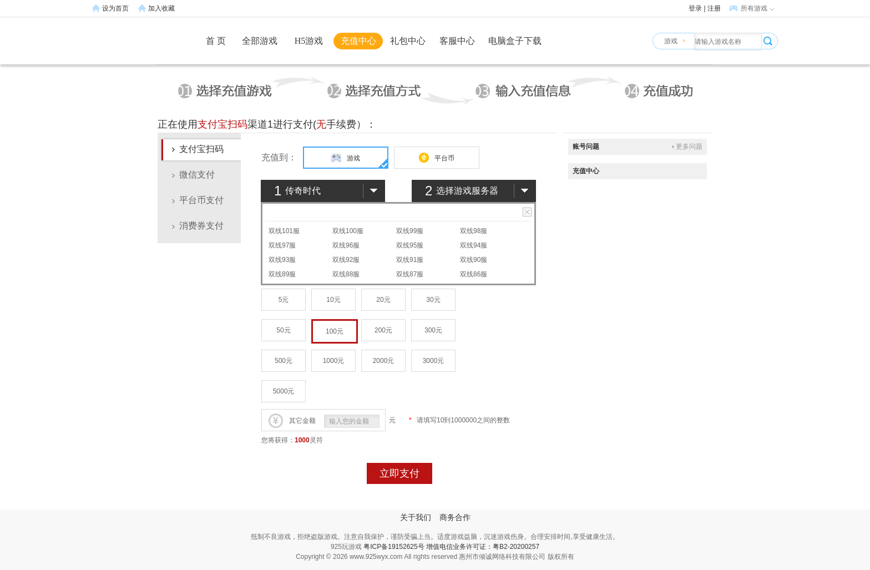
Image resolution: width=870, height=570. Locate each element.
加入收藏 (161, 8)
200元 (383, 330)
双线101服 (284, 231)
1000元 (334, 361)
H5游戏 (309, 41)
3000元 (433, 361)
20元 (383, 300)
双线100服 (347, 231)
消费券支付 (201, 225)
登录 (695, 8)
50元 (283, 330)
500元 (283, 361)
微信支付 (197, 174)
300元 (433, 330)
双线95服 (409, 245)
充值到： (279, 157)
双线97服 (282, 245)
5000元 (284, 391)
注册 (714, 8)
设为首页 (115, 8)
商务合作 (455, 517)
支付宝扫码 (201, 149)
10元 (333, 300)
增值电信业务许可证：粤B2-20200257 (482, 547)
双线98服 (473, 231)
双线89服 (282, 274)
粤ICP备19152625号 (393, 547)
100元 (334, 331)
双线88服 (346, 274)
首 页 (216, 41)
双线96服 (346, 245)
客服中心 (457, 41)
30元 (433, 300)
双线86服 (473, 274)
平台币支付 (201, 200)
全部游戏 (259, 41)
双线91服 (409, 260)
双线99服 (409, 231)
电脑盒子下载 (515, 41)
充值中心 (358, 41)
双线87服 (409, 274)
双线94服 (473, 245)
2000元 (383, 361)
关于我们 (415, 517)
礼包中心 (408, 41)
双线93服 (282, 260)
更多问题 (689, 146)
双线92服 (346, 260)
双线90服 (473, 260)
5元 (284, 300)
